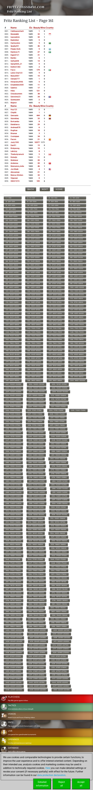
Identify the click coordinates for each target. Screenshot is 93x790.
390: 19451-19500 (59, 615)
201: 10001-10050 (13, 384)
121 (38, 91)
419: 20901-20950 (37, 652)
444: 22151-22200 (60, 682)
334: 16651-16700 (13, 548)
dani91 (13, 145)
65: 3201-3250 (12, 257)
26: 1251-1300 (33, 220)
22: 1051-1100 (33, 216)
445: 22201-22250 (14, 686)
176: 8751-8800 (77, 358)
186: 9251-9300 (34, 369)
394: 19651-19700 (13, 623)
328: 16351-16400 (13, 541)
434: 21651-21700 (36, 671)
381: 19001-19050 (59, 604)
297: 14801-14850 (59, 500)
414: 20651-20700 (61, 645)
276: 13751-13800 (58, 473)
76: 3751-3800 (76, 265)
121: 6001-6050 (12, 309)
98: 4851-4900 (33, 287)
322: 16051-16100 (13, 533)
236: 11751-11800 (35, 425)
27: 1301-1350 (55, 220)
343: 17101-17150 (13, 559)
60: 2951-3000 (76, 250)
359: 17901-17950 (36, 578)
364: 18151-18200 (13, 585)
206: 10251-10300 (59, 388)
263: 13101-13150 (35, 459)
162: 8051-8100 (34, 347)
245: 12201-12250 (36, 436)
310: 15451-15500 (13, 518)
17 (39, 88)
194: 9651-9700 (34, 377)
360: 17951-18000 (59, 578)
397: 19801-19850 (13, 626)
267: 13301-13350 (58, 462)
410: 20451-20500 (38, 641)
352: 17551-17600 (13, 570)
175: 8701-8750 (55, 358)
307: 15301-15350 (13, 514)
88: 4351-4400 (76, 276)
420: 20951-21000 (61, 652)
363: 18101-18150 (59, 582)
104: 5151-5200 (76, 291)
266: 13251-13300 (36, 462)
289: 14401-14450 (13, 492)
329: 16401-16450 (36, 541)
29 (39, 124)
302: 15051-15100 (36, 507)
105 (38, 181)
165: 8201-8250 (12, 350)
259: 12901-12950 (13, 455)
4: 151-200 (74, 198)
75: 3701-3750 (55, 265)
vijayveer (14, 178)
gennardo (14, 115)
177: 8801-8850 (13, 362)
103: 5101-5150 (55, 291)
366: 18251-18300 (59, 585)
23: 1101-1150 (54, 216)
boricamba (15, 121)
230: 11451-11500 (35, 418)
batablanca (15, 124)
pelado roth (15, 49)
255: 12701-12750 (58, 447)
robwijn (14, 157)
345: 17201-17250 (58, 559)
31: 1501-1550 (54, 224)
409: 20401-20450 (14, 641)
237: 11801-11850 (57, 425)
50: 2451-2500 (33, 242)
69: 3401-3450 (12, 261)
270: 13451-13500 (59, 466)
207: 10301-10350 (13, 391)
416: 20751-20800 (37, 649)
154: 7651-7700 (34, 339)
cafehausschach (17, 31)
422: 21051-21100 (36, 656)
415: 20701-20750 (13, 649)
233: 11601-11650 (35, 421)
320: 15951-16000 (35, 529)
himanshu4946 (17, 82)
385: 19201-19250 (13, 611)
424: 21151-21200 (13, 660)
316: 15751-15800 (13, 526)
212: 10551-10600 (58, 395)
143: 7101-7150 (55, 328)
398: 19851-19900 (36, 626)
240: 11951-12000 (57, 429)
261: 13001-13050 (59, 455)
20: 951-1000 (76, 213)
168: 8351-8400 (77, 350)
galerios (14, 88)
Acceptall (80, 784)
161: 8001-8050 (12, 347)
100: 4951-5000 (77, 287)
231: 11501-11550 (58, 418)
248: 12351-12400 (36, 440)
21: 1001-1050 (12, 216)
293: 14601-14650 (36, 496)
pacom (13, 139)
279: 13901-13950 (59, 477)
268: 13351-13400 (13, 466)
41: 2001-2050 (12, 235)
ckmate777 (15, 79)
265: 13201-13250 (13, 462)
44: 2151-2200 (76, 235)
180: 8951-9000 (77, 362)
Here (47, 768)
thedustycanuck (17, 154)
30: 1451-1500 (33, 224)
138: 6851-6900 (34, 324)
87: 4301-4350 (55, 276)
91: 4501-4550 (55, 280)
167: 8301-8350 (55, 350)
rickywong (15, 148)
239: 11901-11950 (35, 429)
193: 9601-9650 (12, 377)
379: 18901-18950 (13, 604)
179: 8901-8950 (55, 362)
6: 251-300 (32, 201)
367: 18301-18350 (13, 589)
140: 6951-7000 (77, 324)
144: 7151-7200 (76, 328)
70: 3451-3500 (33, 261)
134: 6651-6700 (34, 321)
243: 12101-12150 (58, 432)
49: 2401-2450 (12, 242)
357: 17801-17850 (59, 574)
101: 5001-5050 (12, 291)
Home (59, 189)
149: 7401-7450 (12, 336)
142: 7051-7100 (33, 328)
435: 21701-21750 (59, 671)
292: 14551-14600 (13, 496)
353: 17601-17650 (36, 570)
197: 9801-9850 (12, 380)
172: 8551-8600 (77, 354)
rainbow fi (15, 52)
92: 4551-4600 (76, 280)
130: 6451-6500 (34, 317)
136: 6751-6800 (77, 321)
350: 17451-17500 (36, 567)
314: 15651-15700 (35, 522)
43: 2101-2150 (55, 235)
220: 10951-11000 (36, 406)
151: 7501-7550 (55, 336)
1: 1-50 (8, 198)
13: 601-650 (11, 209)
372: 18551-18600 (59, 593)
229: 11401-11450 (13, 418)
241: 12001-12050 (13, 432)
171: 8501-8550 (55, 354)
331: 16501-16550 (13, 544)
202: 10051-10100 (36, 384)
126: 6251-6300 (33, 313)
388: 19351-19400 (13, 615)
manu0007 (15, 76)
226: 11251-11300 (13, 414)
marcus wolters (17, 175)
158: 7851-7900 (34, 343)
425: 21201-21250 (36, 660)
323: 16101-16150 (35, 533)
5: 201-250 (10, 201)
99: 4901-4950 (55, 287)
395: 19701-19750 (36, 623)
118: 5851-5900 (33, 306)
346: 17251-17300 (13, 563)
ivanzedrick (15, 37)
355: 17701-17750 (13, 574)
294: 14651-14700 (59, 496)
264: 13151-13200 (57, 459)
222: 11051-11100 (13, 410)
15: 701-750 (54, 209)
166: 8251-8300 (34, 350)
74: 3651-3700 (33, 265)
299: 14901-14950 (36, 503)
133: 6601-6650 (12, 321)
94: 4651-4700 (33, 283)
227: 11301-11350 (35, 414)
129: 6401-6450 (12, 317)
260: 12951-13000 (36, 455)
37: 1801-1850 (12, 231)
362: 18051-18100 (36, 582)
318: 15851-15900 (58, 526)
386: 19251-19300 (36, 611)
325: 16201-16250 (13, 537)
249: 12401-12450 (59, 440)
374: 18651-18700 (36, 596)
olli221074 (15, 181)
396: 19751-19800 (58, 623)
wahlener (14, 160)
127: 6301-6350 (55, 313)
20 (39, 160)
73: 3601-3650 (12, 265)
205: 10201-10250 (36, 388)
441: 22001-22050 (60, 678)
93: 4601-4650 (12, 283)
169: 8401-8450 (13, 354)
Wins (42, 27)
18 (39, 130)
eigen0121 (15, 55)
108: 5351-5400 (77, 295)
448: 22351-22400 (14, 690)
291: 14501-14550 (60, 492)
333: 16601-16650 (58, 544)
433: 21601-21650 (13, 671)
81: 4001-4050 (12, 272)
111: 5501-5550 (55, 298)
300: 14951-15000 (60, 503)
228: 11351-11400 (57, 414)
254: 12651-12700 (36, 447)
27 (39, 52)
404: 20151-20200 (37, 634)
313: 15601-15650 (13, 522)
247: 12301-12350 (13, 440)
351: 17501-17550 (59, 567)
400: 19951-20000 (14, 630)
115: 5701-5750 (55, 302)
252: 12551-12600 (58, 444)
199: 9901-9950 (55, 380)
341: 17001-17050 (36, 555)
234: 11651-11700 (57, 421)
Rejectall (61, 784)
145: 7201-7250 (12, 332)
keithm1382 (15, 67)
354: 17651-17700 (58, 570)
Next (45, 189)
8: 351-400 (75, 201)
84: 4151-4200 (76, 272)
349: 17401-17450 (13, 567)
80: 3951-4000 (76, 268)
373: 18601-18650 (13, 596)
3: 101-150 (53, 198)
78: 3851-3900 (33, 268)
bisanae (14, 133)
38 (39, 94)
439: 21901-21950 (13, 678)
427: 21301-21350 (13, 663)
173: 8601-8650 (12, 358)
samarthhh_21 (16, 64)
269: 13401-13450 (36, 466)
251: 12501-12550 (36, 444)
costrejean (15, 136)
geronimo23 (15, 97)
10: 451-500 (32, 205)
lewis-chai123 (16, 73)
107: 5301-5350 (55, 295)
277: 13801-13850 (13, 477)
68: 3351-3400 (76, 257)
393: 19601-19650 (58, 619)
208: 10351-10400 (37, 391)
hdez (13, 91)
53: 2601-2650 (12, 246)
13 (39, 61)
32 (39, 34)
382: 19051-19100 (13, 608)
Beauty (36, 27)
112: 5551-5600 (76, 298)
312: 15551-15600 (58, 518)
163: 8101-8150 (55, 347)
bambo (13, 58)
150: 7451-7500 (34, 336)
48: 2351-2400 (76, 239)
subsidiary (15, 118)
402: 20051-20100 (61, 630)
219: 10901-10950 (13, 406)
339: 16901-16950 (59, 552)
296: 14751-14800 (36, 500)
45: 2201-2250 (12, 239)
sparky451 (15, 46)
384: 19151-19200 (58, 608)
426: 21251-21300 (58, 660)
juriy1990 (15, 142)
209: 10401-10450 (60, 391)
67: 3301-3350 (55, 257)
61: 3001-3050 (12, 254)
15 (39, 76)
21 (39, 139)
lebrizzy (14, 151)
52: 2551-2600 (76, 242)
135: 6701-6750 (55, 321)
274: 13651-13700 (13, 473)
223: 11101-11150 (34, 410)
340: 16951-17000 (13, 555)
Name (14, 27)
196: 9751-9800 (77, 377)
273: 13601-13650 (58, 470)
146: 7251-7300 (34, 332)
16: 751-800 (75, 209)
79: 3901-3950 (55, 268)
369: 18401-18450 (60, 589)
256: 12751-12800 (13, 451)
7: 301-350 (53, 201)
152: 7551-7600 (76, 336)
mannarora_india (17, 166)
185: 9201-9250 (12, 369)
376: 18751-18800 (13, 600)
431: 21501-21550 (36, 667)
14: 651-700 (32, 209)
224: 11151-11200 (56, 410)
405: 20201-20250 (61, 634)
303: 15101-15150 (58, 507)
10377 (37, 142)
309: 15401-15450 (59, 514)
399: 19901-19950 (59, 626)
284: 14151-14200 (36, 485)
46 (39, 46)
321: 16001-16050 (58, 529)
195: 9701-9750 (55, 377)
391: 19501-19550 (13, 619)
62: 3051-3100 (33, 254)
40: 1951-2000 (76, 231)
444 (38, 115)
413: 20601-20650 (37, 645)
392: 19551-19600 (35, 619)
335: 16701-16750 (36, 548)
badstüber (15, 40)
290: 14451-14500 (37, 492)
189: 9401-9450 (12, 373)
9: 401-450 (10, 205)
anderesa (14, 163)
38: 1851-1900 (33, 231)
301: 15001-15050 (13, 507)
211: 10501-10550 (36, 395)
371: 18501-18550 (36, 593)
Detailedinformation (42, 784)
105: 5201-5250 (12, 295)
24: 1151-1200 (76, 216)
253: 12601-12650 (13, 447)
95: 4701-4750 (55, 283)
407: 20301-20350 (38, 637)
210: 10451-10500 (13, 395)
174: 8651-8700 (34, 358)
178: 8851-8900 (34, 362)
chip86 (13, 112)
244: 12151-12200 (13, 436)
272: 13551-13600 (35, 470)
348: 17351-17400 (59, 563)
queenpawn (15, 100)
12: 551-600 (75, 205)
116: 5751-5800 (76, 302)
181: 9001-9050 (12, 365)
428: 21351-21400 (36, 663)
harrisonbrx (15, 43)
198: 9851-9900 (34, 380)
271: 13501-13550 (13, 470)
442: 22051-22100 (13, 682)
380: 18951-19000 (36, 604)
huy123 (14, 110)
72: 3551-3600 (76, 261)
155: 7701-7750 (55, 339)
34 (39, 97)
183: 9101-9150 (55, 365)
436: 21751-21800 (13, 675)
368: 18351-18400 (36, 589)
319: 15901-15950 (13, 529)
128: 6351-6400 (77, 313)
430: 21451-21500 (13, 667)
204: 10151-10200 (13, 388)
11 (39, 85)
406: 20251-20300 (14, 637)
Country (49, 27)
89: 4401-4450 (12, 280)
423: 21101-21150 (58, 656)
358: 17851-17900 (13, 578)
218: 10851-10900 (59, 403)
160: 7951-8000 (77, 343)
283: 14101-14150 (13, 485)
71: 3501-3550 (55, 261)
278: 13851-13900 (36, 477)
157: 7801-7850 (12, 343)
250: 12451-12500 (13, 444)
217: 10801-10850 (36, 403)
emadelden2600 (17, 85)
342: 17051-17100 (59, 555)
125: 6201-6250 (12, 313)
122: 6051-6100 (33, 309)
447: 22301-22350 (61, 686)
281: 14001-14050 (36, 481)
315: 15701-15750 (58, 522)
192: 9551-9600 (76, 373)
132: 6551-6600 (76, 317)
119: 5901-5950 (55, 306)
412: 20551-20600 (13, 645)
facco (13, 70)
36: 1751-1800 (76, 228)
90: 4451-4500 (33, 280)
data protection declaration (51, 775)
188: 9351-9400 (77, 369)
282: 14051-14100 (59, 481)
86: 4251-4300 (33, 276)
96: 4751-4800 (76, 283)
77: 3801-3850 (12, 268)
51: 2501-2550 (55, 242)
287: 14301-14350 (36, 488)
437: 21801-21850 (36, 675)
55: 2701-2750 (55, 246)
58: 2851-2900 (33, 250)
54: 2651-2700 (33, 246)
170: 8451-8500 (34, 354)
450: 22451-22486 (62, 690)
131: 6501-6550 (55, 317)
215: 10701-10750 (58, 399)
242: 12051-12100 (36, 432)
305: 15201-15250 (36, 511)
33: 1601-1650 (12, 228)
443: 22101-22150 (36, 682)
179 (38, 70)
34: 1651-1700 (33, 228)
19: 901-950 (54, 213)
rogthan (14, 130)
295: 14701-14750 (13, 500)
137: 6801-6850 (12, 324)
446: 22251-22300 (37, 686)
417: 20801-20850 (61, 649)
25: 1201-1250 (12, 220)
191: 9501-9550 (55, 373)
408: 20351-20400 (62, 637)
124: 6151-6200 (76, 309)
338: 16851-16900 (36, 552)
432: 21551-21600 (59, 667)
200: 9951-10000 (77, 380)
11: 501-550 (54, 205)
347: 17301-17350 (36, 563)
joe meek (14, 169)
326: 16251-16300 (36, 537)
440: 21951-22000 (36, 678)
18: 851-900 (32, 213)
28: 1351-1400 (76, 220)
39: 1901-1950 (55, 231)
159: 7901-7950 (55, 343)
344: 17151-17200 (35, 559)
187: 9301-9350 (55, 369)
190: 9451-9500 (34, 373)
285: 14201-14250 (59, 485)
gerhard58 (15, 61)
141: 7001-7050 (12, 328)
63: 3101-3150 (55, 254)
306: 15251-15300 (58, 511)
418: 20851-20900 (14, 652)
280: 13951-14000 (13, 481)
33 (39, 118)
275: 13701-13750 (36, 473)
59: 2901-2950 (55, 250)
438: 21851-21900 (59, 675)
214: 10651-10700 (36, 399)
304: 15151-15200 (13, 511)
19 (39, 148)
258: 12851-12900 (59, 451)
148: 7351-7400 (77, 332)
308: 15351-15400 (36, 514)
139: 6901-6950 (55, 324)
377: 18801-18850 (36, 600)
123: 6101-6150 (55, 309)
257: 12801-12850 (36, 451)
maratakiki (15, 34)
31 (39, 55)
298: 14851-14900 (13, 503)
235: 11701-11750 (13, 425)
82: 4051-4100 (33, 272)
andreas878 (15, 127)
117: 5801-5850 (12, 306)
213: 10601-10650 (13, 399)
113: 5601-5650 (12, 302)
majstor (14, 103)
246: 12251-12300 (58, 436)
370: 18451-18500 (13, 593)
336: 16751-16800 (58, 548)
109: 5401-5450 (12, 298)
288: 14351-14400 (60, 488)
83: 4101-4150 (55, 272)
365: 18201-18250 (36, 585)
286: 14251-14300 (13, 488)
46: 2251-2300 (33, 239)
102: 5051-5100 (33, 291)
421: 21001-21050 (13, 656)
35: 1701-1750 (55, 228)
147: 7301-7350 (55, 332)
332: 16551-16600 (35, 544)
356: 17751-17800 (36, 574)
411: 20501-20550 (61, 641)
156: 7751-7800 (77, 339)
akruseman (15, 172)
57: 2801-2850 (12, 250)
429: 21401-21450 (59, 663)
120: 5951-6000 (77, 306)
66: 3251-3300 (33, 257)
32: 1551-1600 (76, 224)
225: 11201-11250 (78, 410)
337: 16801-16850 (13, 552)
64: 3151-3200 (76, 254)
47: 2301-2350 (55, 239)
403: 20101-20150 (13, 634)
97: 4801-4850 (12, 287)
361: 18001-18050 (13, 582)
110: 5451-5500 (33, 298)
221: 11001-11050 (58, 406)
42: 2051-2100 (33, 235)
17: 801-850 (11, 213)
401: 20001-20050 (38, 630)
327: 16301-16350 (58, 537)
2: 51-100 (31, 198)
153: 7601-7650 (12, 339)
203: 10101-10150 (59, 384)
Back (30, 189)
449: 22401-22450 (38, 690)
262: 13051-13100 (13, 459)
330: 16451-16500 (59, 541)
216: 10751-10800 (13, 403)
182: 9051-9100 (33, 365)
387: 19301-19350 (59, 611)
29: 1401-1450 (12, 224)
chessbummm (16, 94)
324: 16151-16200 (57, 533)
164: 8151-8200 (77, 347)
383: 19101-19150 (36, 608)
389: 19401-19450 (36, 615)
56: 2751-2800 (76, 246)
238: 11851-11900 (13, 429)
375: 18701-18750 (59, 596)
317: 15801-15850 (35, 526)
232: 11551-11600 (13, 421)
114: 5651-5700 (33, 302)
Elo (30, 27)
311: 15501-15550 (36, 518)
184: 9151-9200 (76, 365)
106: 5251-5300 (34, 295)
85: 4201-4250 (12, 276)
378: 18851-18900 (60, 600)
